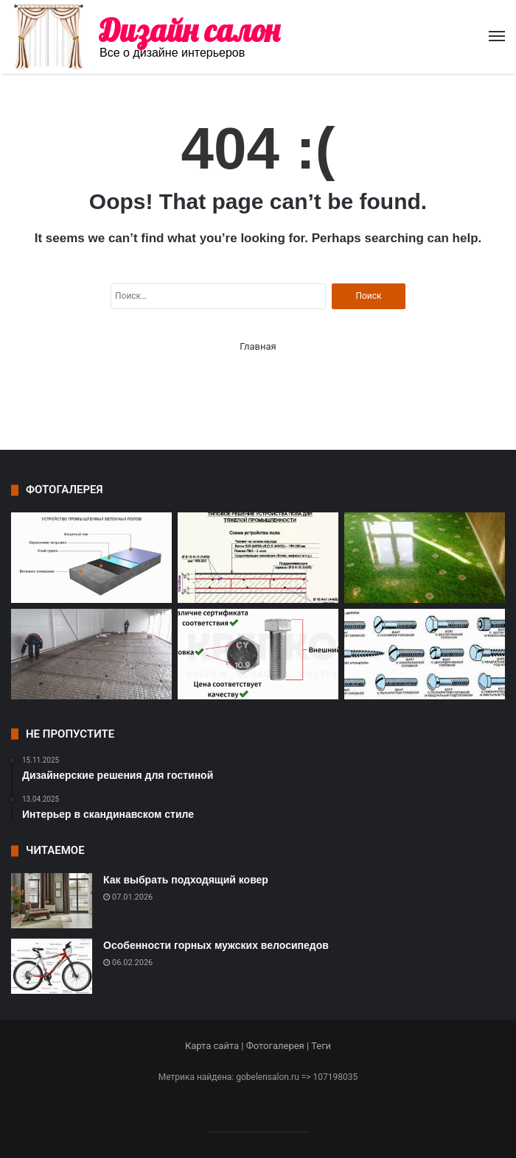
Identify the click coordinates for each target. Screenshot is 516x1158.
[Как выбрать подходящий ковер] (51, 900)
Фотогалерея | (278, 1045)
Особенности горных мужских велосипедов (216, 945)
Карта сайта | (215, 1045)
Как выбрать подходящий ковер (185, 880)
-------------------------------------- (258, 1131)
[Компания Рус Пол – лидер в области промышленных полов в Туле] (91, 654)
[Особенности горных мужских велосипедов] (51, 966)
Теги (321, 1045)
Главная (258, 346)
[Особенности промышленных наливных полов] (91, 557)
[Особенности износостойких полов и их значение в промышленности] (258, 557)
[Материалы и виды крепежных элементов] (424, 654)
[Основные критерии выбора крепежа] (258, 654)
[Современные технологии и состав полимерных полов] (424, 557)
